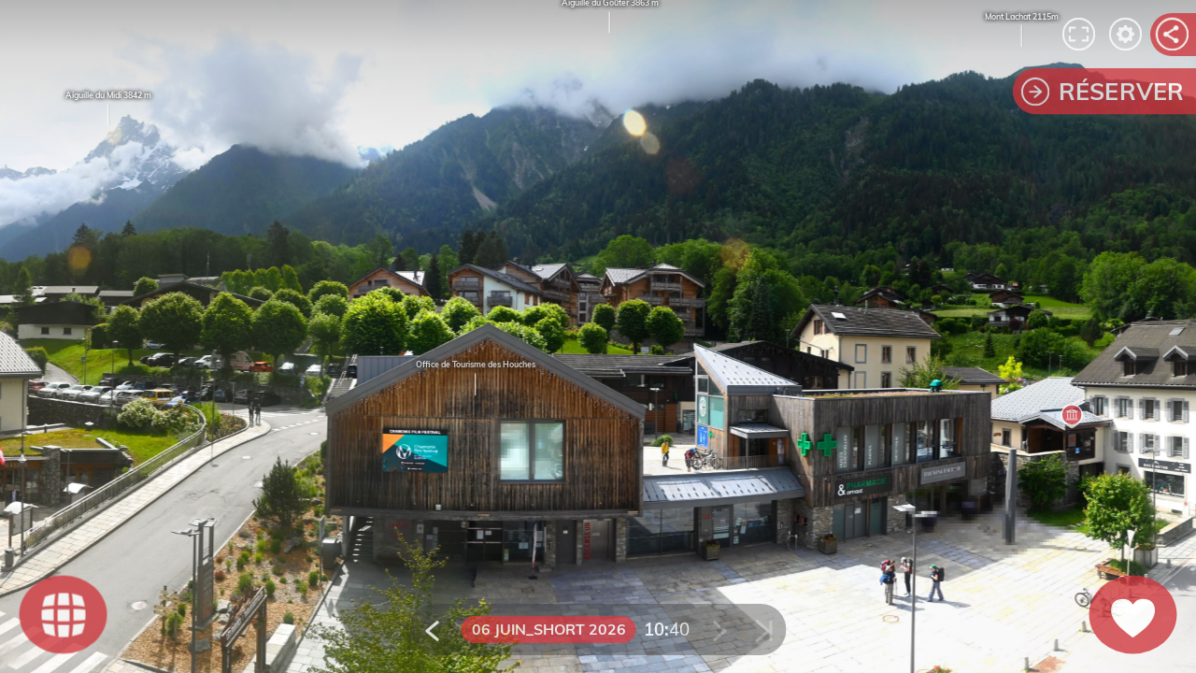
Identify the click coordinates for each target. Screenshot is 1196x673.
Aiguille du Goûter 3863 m (610, 16)
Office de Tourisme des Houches (475, 365)
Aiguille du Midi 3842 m (108, 110)
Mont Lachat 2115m (1022, 30)
